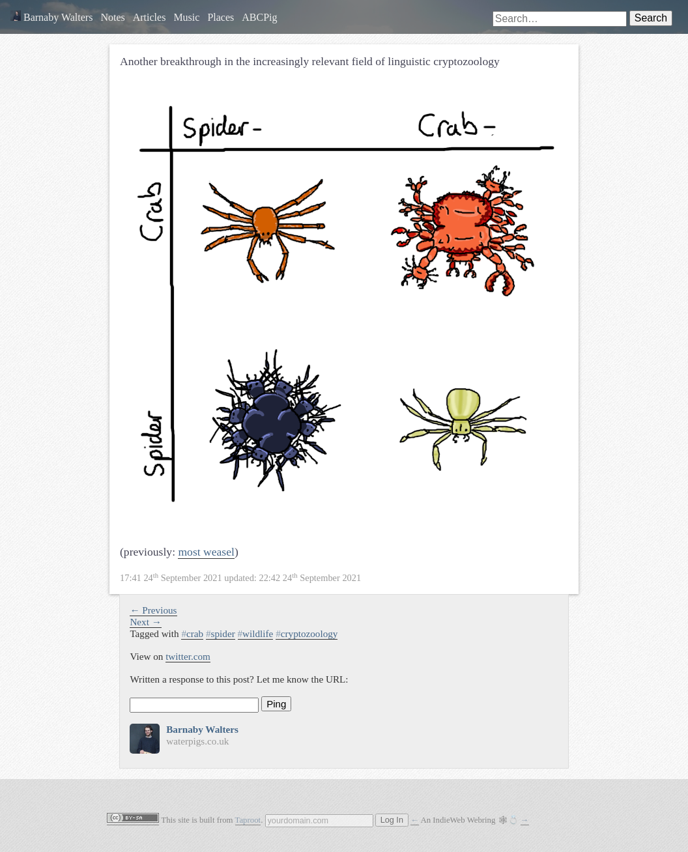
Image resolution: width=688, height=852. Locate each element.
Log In (391, 820)
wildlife (256, 633)
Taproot (248, 820)
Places (220, 17)
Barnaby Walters (51, 17)
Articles (149, 17)
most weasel (206, 551)
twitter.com (187, 656)
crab (192, 633)
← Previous (153, 610)
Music (186, 17)
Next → (146, 621)
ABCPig (259, 17)
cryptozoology (306, 633)
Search (651, 17)
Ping (276, 703)
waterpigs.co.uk (197, 740)
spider (220, 633)
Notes (112, 17)
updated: (240, 578)
